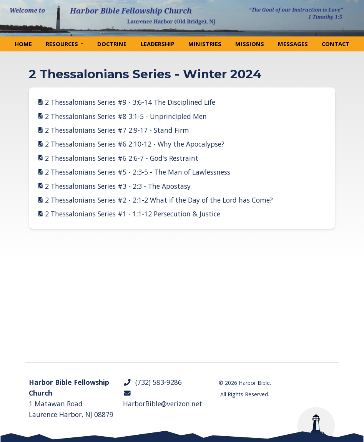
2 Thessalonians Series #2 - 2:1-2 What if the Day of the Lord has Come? (159, 200)
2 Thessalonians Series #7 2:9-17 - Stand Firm (117, 130)
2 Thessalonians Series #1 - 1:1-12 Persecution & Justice (132, 213)
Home (23, 44)
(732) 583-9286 (152, 382)
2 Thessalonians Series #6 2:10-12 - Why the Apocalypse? (134, 143)
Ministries (204, 44)
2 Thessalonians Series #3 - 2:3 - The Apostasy (118, 186)
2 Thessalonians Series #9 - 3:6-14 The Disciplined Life (130, 102)
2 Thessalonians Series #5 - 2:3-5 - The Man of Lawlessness (137, 171)
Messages (293, 44)
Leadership (158, 44)
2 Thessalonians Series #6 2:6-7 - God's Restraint (121, 158)
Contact (335, 44)
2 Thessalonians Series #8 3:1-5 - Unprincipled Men (126, 116)
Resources (62, 44)
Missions (249, 44)
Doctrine (111, 44)
